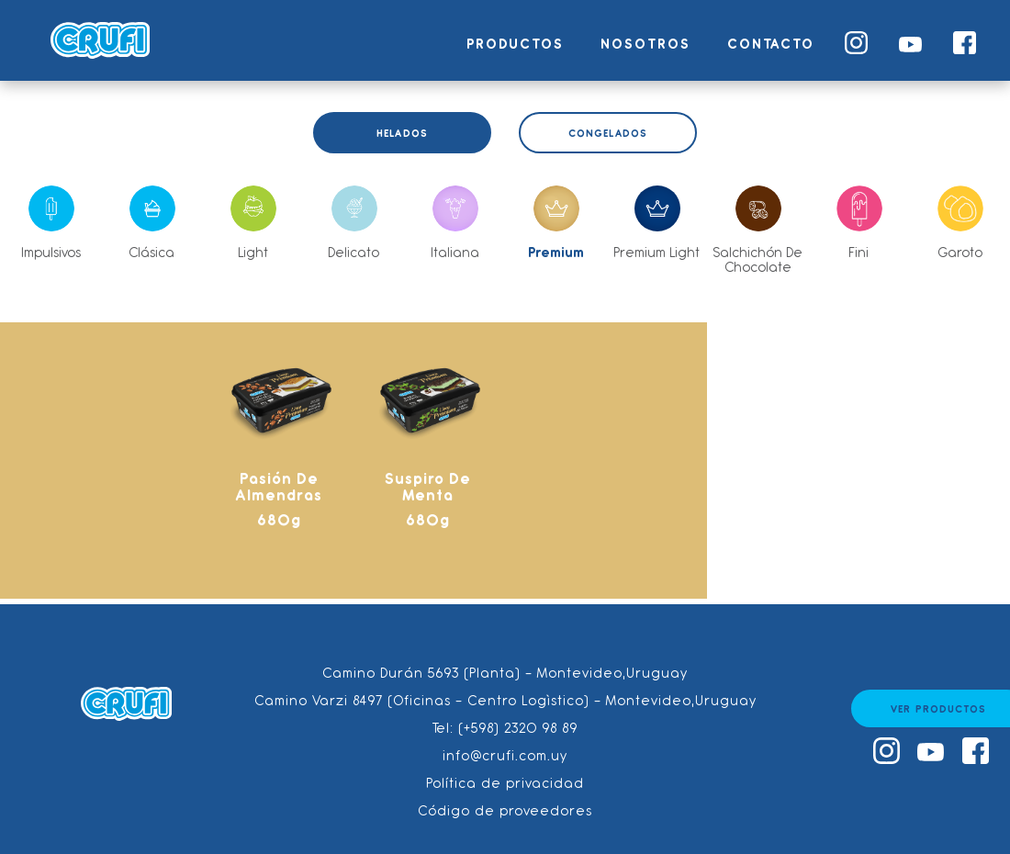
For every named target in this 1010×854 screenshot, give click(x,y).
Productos (515, 43)
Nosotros (645, 43)
